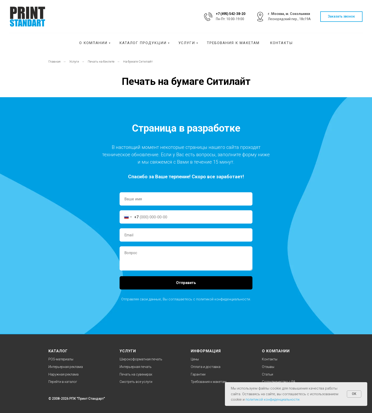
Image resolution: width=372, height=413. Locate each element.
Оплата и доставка (205, 367)
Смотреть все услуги (136, 382)
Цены (195, 359)
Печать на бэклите (101, 61)
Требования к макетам (233, 43)
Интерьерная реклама (65, 367)
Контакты (281, 43)
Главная (54, 61)
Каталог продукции (143, 43)
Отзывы (268, 367)
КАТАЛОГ (58, 351)
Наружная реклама (63, 374)
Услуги (186, 43)
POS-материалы (60, 359)
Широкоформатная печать (141, 359)
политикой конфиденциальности (223, 299)
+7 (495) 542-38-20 (230, 14)
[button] (341, 16)
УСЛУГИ (128, 351)
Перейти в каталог (62, 382)
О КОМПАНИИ (276, 351)
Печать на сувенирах (136, 374)
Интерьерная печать (136, 367)
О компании (93, 43)
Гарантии (198, 374)
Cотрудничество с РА (278, 382)
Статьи (267, 374)
